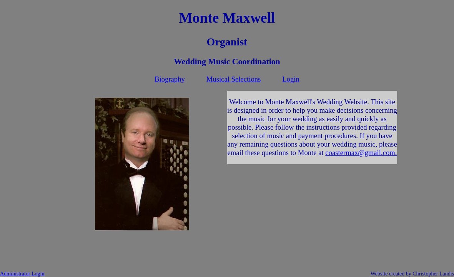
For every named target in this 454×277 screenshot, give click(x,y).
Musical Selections (233, 79)
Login (290, 79)
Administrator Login (22, 274)
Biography (170, 79)
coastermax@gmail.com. (361, 153)
